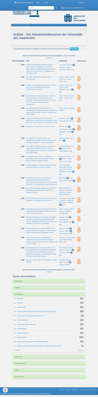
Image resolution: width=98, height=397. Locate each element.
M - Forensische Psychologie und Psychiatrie (29, 316)
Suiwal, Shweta (64, 231)
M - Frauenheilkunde (21, 320)
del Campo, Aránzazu (66, 202)
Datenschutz (93, 390)
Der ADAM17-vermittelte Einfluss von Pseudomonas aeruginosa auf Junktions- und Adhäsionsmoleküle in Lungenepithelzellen (41, 140)
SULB (61, 390)
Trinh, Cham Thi (64, 108)
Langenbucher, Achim (66, 121)
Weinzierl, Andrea (65, 89)
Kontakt (67, 390)
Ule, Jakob (62, 178)
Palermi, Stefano (64, 265)
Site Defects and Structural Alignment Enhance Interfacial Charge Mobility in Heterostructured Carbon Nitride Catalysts (41, 211)
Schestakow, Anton (65, 171)
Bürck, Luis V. (66, 148)
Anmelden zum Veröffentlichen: (73, 8)
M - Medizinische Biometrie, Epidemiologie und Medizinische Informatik (37, 346)
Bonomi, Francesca (65, 85)
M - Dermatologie (20, 307)
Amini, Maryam (64, 233)
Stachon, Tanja (64, 228)
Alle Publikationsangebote (23, 2)
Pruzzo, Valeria (64, 77)
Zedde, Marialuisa (65, 188)
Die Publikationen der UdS (21, 25)
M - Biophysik (18, 298)
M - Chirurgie (18, 303)
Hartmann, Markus (65, 67)
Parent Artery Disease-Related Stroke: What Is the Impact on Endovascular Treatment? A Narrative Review (41, 190)
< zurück (17, 350)
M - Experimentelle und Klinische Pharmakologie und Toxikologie (35, 311)
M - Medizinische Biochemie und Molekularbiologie (30, 341)
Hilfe (38, 2)
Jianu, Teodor (63, 209)
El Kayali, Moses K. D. (66, 146)
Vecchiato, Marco (65, 260)
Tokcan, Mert (63, 126)
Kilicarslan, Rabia (65, 69)
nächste (49, 58)
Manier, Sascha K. (65, 250)
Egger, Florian (63, 262)
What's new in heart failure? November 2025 (40, 126)
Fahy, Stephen (64, 151)
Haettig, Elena (63, 217)
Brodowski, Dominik (65, 65)
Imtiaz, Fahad (66, 159)
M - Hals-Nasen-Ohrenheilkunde (25, 324)
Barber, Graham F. (67, 200)
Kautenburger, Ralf (65, 222)
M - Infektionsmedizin (21, 333)
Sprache (82, 2)
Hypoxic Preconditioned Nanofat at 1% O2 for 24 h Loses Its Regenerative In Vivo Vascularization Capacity (41, 87)
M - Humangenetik (20, 329)
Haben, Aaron (63, 220)
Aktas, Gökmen (64, 96)
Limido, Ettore (63, 87)
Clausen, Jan (68, 98)
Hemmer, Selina (64, 252)
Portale (46, 2)
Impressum (83, 390)
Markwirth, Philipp (65, 132)
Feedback (75, 390)
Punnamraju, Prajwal (66, 248)
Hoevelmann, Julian (65, 129)
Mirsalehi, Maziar (64, 118)
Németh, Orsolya (64, 237)
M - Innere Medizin (20, 337)
